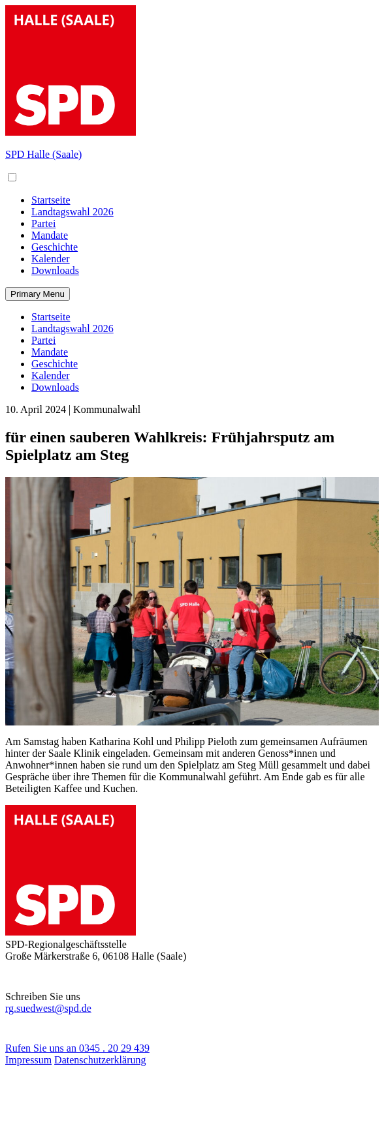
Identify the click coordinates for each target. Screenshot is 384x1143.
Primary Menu (37, 294)
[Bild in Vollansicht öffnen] (192, 601)
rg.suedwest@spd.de (48, 1011)
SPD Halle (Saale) (43, 154)
